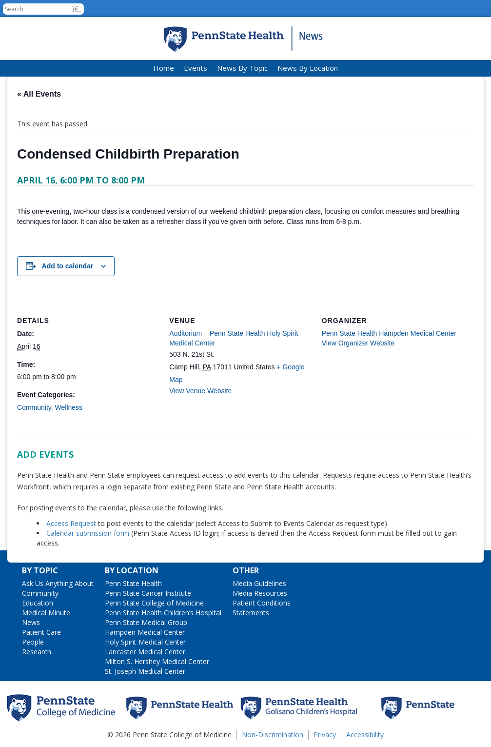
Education (37, 602)
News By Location (307, 68)
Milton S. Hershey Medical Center (157, 661)
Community (34, 407)
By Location (131, 570)
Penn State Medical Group (146, 622)
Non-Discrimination (272, 734)
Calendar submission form (87, 533)
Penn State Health (133, 583)
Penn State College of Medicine (154, 602)
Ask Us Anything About (58, 583)
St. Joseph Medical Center (145, 671)
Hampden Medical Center (145, 632)
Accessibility (365, 734)
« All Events (39, 94)
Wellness (69, 407)
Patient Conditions (262, 602)
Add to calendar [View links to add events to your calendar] (68, 266)
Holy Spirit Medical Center (145, 641)
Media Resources (260, 593)
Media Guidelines (259, 583)
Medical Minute (46, 612)
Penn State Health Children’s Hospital (163, 612)
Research (36, 651)
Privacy (325, 734)
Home (163, 68)
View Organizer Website (358, 343)
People (33, 641)
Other (246, 570)
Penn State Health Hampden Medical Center (389, 333)
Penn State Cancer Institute (148, 593)
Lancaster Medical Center (145, 651)
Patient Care (41, 632)
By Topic (40, 570)
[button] (76, 9)
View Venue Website (200, 391)
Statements (251, 612)
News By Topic (242, 68)
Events (195, 68)
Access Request (72, 523)
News (31, 622)
